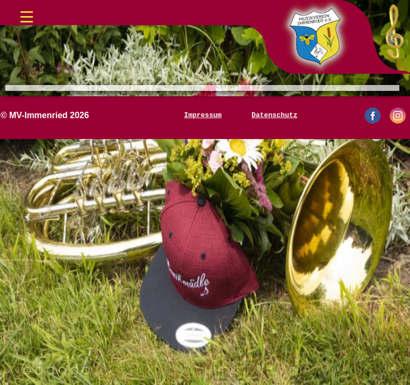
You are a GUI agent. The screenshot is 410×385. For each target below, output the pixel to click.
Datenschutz (274, 115)
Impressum (203, 115)
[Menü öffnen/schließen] (26, 13)
